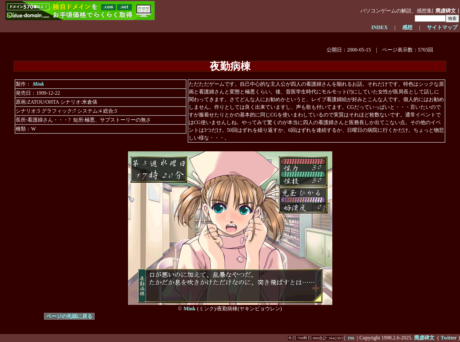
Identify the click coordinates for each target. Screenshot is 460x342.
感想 (407, 27)
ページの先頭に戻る (69, 316)
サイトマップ (442, 27)
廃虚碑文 (445, 10)
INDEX (379, 27)
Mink (38, 84)
